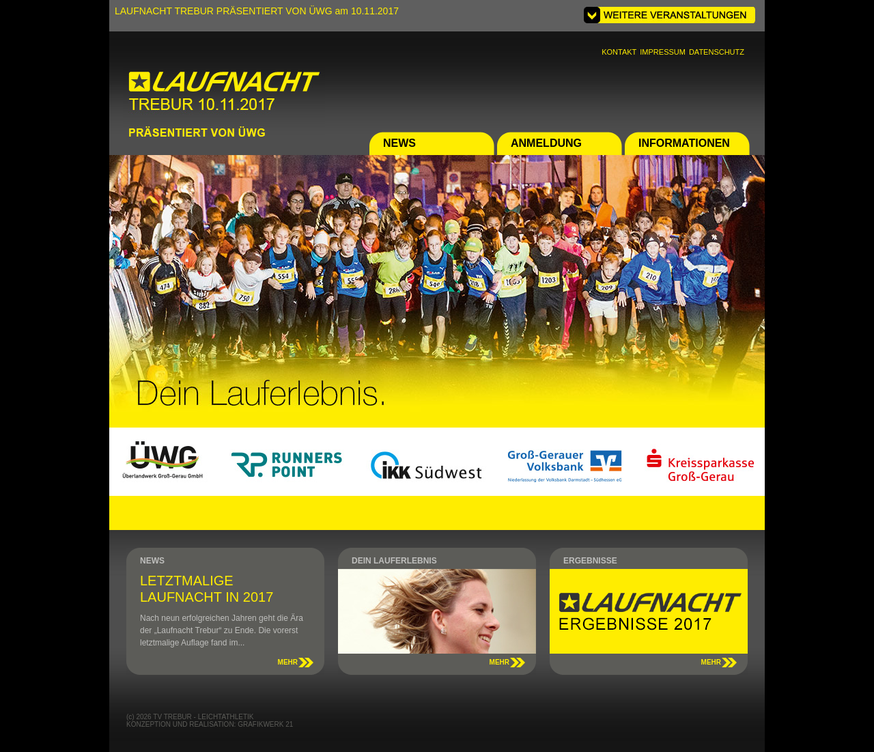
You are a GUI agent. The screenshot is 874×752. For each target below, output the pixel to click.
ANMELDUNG (546, 143)
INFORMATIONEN (684, 143)
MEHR (288, 662)
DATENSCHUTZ (716, 52)
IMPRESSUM (663, 52)
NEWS (399, 143)
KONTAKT (619, 52)
